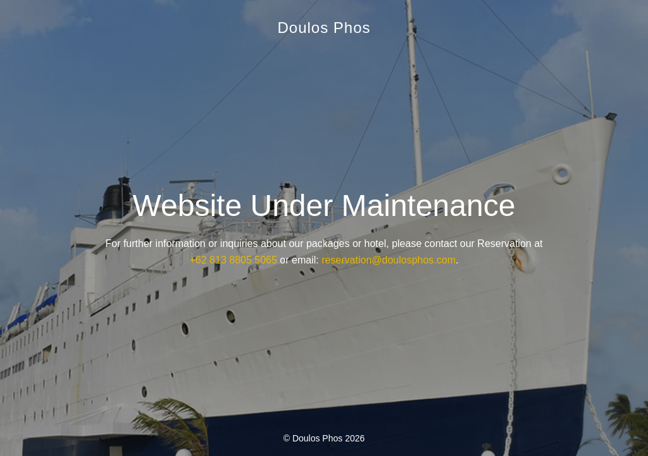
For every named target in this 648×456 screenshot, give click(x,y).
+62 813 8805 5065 (233, 260)
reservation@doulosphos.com (388, 260)
